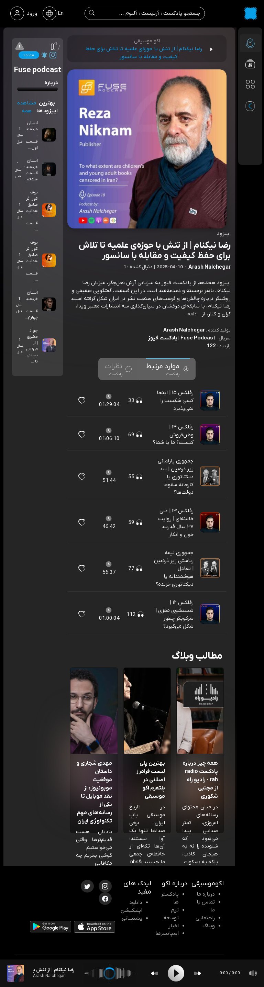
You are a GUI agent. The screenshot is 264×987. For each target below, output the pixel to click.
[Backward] (154, 973)
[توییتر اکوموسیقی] (87, 885)
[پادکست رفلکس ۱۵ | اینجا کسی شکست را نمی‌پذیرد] (211, 400)
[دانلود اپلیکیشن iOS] (94, 928)
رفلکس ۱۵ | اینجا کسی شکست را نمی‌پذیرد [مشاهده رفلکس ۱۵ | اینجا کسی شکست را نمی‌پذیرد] (175, 400)
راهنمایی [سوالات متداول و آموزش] (205, 918)
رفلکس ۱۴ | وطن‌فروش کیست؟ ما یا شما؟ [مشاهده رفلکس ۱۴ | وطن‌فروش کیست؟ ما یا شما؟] (173, 435)
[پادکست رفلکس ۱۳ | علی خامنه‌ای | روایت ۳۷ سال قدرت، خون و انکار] (211, 522)
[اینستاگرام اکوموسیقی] (105, 885)
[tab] (168, 369)
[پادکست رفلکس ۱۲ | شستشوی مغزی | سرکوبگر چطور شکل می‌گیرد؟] (211, 614)
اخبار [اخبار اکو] (173, 925)
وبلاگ (208, 925)
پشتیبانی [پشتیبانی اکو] (132, 918)
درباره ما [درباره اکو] (206, 894)
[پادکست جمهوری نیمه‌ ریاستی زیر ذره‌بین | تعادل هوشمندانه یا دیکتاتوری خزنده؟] (211, 568)
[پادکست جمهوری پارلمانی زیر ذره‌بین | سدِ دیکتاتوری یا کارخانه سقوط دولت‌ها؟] (211, 476)
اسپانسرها (167, 933)
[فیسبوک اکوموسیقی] (105, 898)
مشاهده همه (26, 107)
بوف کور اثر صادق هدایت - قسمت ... (32, 211)
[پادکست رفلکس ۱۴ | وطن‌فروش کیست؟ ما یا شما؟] (211, 434)
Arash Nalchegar (184, 330)
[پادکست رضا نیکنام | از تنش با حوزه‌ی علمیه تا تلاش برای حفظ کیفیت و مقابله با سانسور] (15, 973)
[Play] (176, 973)
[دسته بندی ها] (250, 84)
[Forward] (197, 973)
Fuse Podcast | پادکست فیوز (182, 338)
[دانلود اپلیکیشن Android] (50, 927)
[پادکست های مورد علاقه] (250, 98)
